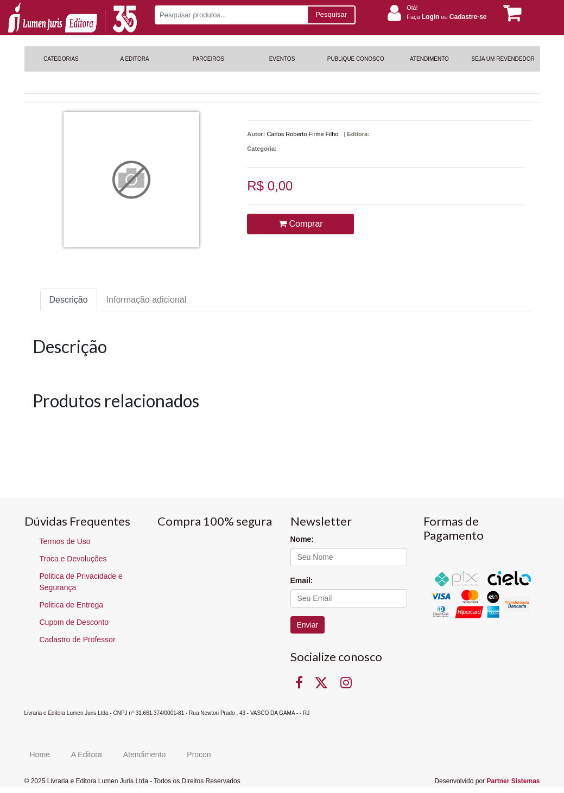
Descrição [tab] (68, 299)
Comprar (300, 223)
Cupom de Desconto (74, 622)
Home (40, 754)
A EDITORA (134, 59)
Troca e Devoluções (73, 558)
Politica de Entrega (72, 604)
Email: (301, 580)
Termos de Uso (65, 541)
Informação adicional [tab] (146, 299)
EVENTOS (282, 59)
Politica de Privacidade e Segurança (81, 582)
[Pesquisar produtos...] (231, 14)
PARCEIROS (208, 59)
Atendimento (144, 754)
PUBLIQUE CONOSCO (355, 59)
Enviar (308, 625)
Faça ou (446, 17)
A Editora (86, 754)
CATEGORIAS (61, 59)
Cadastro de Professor (78, 639)
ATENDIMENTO (429, 59)
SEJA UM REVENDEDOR (503, 59)
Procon (199, 754)
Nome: (302, 539)
